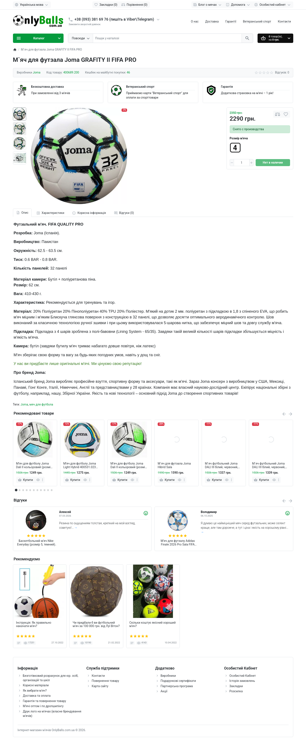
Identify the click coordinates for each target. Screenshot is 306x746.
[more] (42, 480)
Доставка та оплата (37, 695)
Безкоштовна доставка (47, 86)
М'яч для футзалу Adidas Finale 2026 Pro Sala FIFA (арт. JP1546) (178, 542)
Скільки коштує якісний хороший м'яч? (152, 624)
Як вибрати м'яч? (35, 690)
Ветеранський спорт (257, 21)
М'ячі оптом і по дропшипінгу (43, 706)
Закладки (236, 686)
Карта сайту (100, 686)
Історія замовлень (242, 680)
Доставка (212, 21)
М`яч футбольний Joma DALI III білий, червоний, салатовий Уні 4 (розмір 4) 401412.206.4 (223, 465)
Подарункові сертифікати (178, 680)
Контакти (284, 21)
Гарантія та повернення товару (44, 701)
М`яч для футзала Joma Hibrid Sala (174, 465)
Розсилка (236, 691)
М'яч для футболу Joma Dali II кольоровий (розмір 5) (34, 465)
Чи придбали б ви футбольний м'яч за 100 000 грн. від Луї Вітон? (96, 624)
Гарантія (227, 86)
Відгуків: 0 (282, 72)
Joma (24, 404)
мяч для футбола (41, 404)
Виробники (168, 675)
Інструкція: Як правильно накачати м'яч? (33, 624)
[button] (19, 490)
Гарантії (230, 21)
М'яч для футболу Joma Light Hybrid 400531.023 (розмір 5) (79, 465)
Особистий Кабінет (243, 675)
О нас (194, 21)
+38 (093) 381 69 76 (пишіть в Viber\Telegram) (114, 19)
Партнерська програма (177, 686)
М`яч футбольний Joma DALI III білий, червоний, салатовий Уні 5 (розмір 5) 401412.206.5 (270, 465)
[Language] (32, 4)
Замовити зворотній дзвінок (85, 24)
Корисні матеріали (36, 685)
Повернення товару (105, 680)
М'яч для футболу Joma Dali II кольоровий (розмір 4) (128, 465)
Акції (164, 691)
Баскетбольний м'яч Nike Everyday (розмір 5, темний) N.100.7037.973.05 (36, 542)
